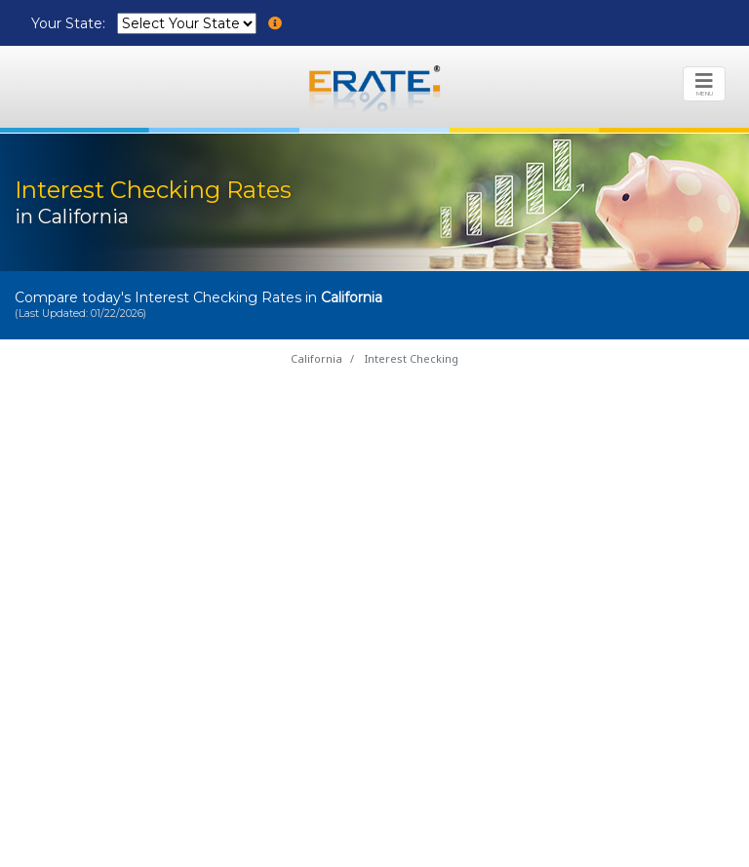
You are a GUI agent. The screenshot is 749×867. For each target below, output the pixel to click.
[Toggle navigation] (704, 83)
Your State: (70, 23)
